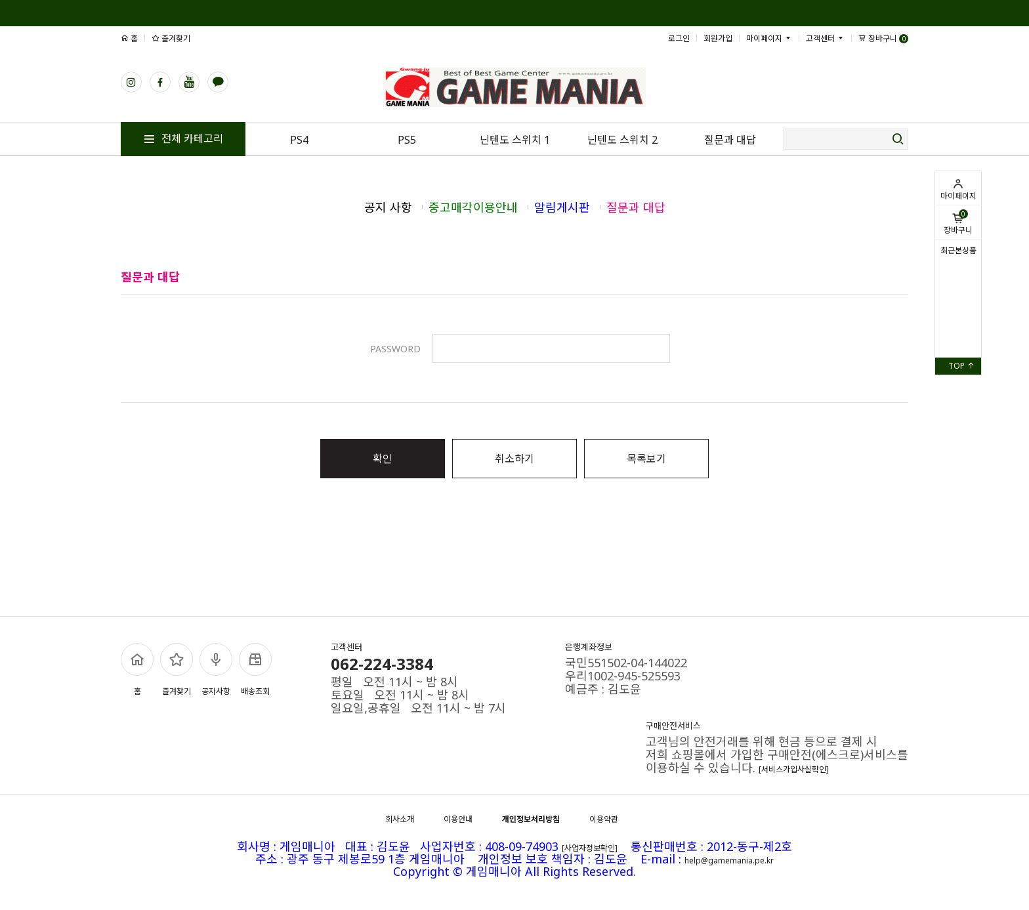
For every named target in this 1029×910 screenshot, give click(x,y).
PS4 (299, 140)
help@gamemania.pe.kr (729, 860)
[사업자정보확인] (590, 848)
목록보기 (646, 458)
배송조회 (255, 670)
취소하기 (514, 458)
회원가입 (718, 38)
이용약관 (603, 819)
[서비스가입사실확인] (794, 769)
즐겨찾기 (171, 38)
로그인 (679, 38)
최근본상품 (958, 250)
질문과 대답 (730, 140)
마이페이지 (958, 189)
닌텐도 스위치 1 (515, 140)
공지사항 (216, 670)
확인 (382, 458)
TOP (961, 365)
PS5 (407, 140)
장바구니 (958, 222)
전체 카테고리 (183, 138)
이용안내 (458, 819)
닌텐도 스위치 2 (622, 140)
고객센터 (825, 38)
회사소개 (399, 819)
